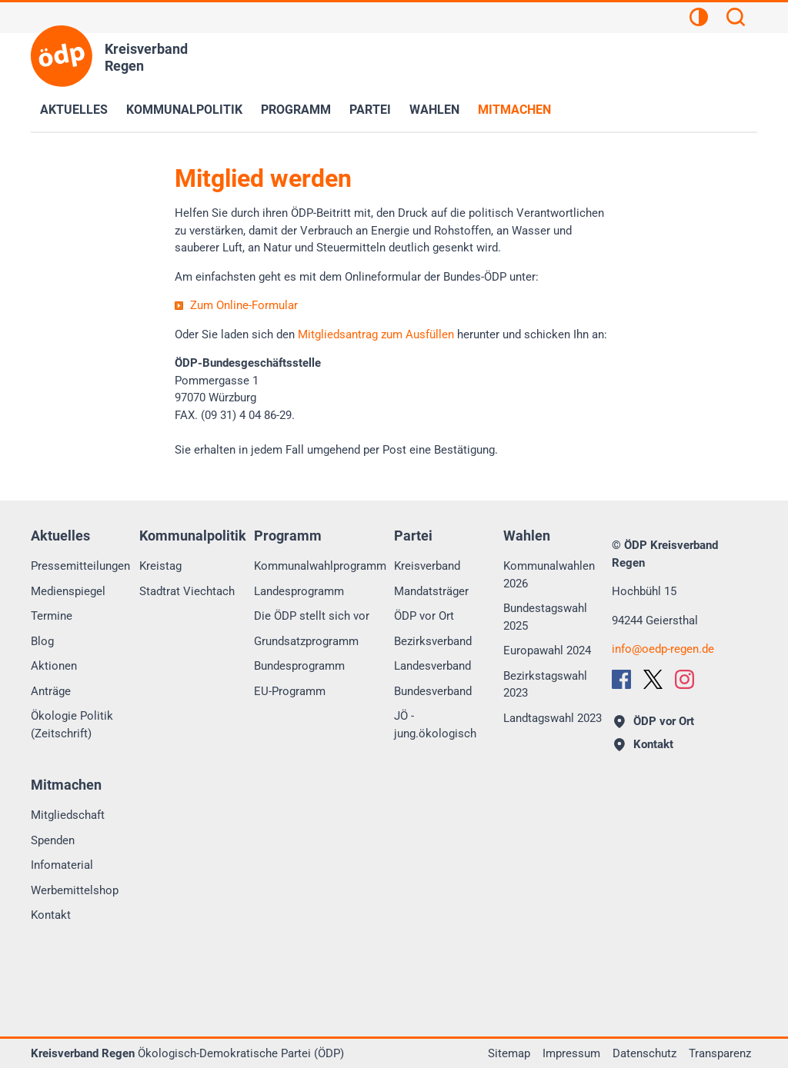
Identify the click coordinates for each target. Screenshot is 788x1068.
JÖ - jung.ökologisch (435, 724)
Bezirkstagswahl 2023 (545, 684)
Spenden (53, 840)
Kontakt (51, 915)
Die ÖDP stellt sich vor (311, 616)
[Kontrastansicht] (698, 19)
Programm (296, 109)
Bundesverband (433, 691)
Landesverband (432, 666)
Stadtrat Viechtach (187, 591)
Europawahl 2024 (547, 650)
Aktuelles (74, 109)
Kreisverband (427, 566)
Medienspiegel (68, 591)
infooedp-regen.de (663, 649)
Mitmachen (514, 109)
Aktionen (54, 666)
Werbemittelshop (75, 890)
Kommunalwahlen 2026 (549, 575)
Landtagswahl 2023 (552, 718)
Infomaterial (62, 865)
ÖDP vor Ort (424, 616)
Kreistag (160, 566)
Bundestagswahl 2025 (545, 617)
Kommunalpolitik (184, 109)
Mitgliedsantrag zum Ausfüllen (376, 334)
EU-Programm (290, 691)
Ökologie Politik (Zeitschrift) (72, 724)
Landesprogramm (299, 591)
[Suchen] (735, 19)
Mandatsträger (431, 591)
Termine (51, 616)
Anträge (51, 691)
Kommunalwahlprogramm (320, 566)
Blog (42, 641)
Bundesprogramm (299, 666)
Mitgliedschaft (68, 815)
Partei (370, 109)
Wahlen (434, 109)
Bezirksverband (433, 641)
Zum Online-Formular (244, 305)
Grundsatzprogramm (306, 641)
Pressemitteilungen (80, 566)
